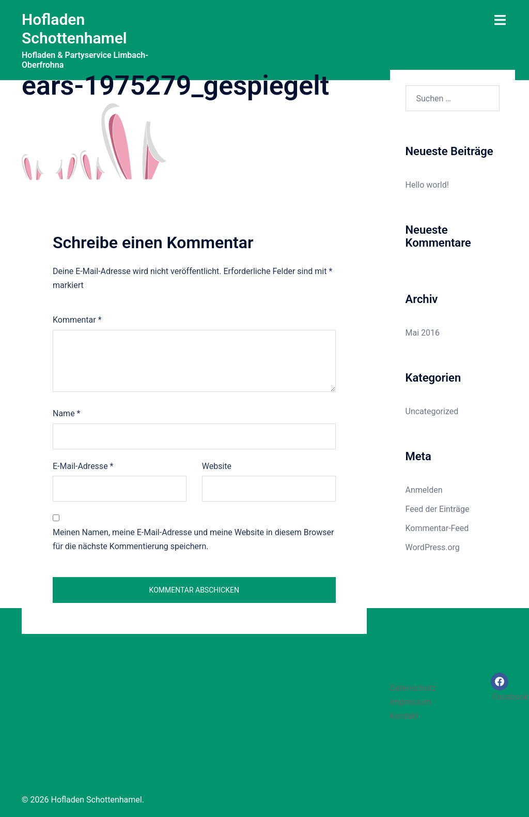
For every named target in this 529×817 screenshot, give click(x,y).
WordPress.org (433, 547)
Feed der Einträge (438, 509)
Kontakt (404, 716)
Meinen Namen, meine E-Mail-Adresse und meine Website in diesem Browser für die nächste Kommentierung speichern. (193, 539)
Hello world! (427, 185)
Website (216, 466)
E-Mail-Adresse (83, 466)
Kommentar (77, 320)
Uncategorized (432, 411)
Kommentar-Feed (437, 528)
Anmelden (424, 490)
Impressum (411, 702)
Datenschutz (413, 688)
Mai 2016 (423, 333)
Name (67, 413)
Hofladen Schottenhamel (74, 28)
